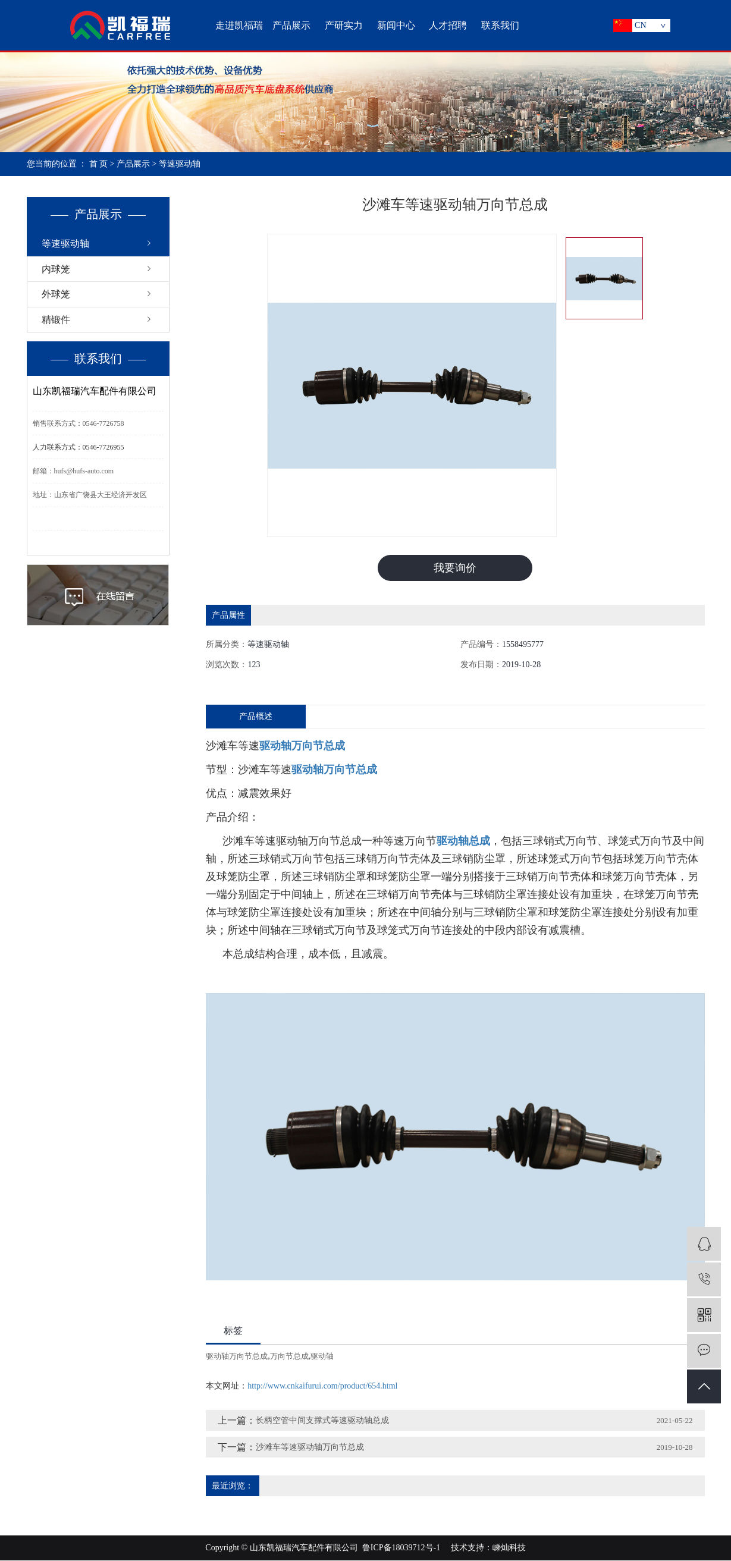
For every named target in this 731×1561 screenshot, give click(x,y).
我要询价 (455, 568)
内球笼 (56, 269)
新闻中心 (396, 25)
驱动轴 (322, 1356)
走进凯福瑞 (239, 25)
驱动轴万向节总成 (237, 1356)
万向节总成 (289, 1356)
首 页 (98, 163)
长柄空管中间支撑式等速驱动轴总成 (322, 1420)
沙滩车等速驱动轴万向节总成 (310, 1447)
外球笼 (56, 294)
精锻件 (56, 320)
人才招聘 (448, 25)
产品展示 (291, 25)
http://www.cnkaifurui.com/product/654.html (322, 1386)
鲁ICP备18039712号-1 (401, 1548)
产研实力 (344, 25)
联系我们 (500, 25)
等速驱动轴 (179, 163)
